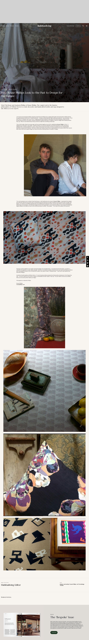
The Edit (17, 25)
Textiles (61, 585)
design (61, 584)
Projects (3, 25)
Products (12, 25)
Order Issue (54, 632)
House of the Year (70, 25)
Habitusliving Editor (12, 89)
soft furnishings (80, 584)
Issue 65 (78, 25)
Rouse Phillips (60, 124)
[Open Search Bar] (83, 26)
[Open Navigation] (86, 26)
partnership (66, 584)
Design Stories (4, 89)
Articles (7, 25)
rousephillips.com (20, 284)
